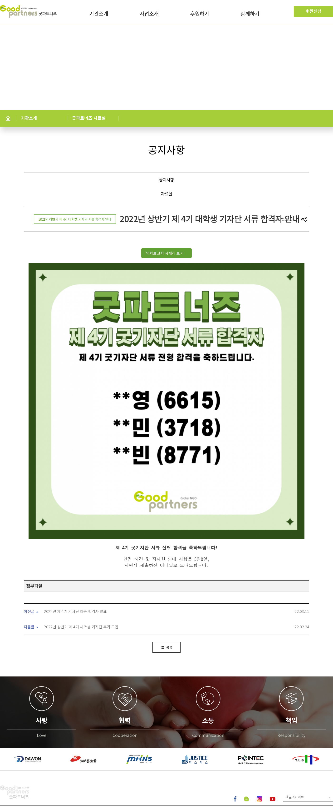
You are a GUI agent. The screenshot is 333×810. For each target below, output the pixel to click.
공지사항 (166, 179)
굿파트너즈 (29, 11)
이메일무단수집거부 (70, 763)
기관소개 (98, 14)
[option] (28, 704)
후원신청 (313, 11)
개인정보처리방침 (14, 763)
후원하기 (199, 14)
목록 (166, 592)
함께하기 (250, 14)
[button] (5, 704)
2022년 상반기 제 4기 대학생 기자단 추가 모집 (81, 572)
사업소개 (149, 14)
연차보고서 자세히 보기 (165, 253)
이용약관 (43, 763)
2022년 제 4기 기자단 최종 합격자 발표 (75, 556)
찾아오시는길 (101, 763)
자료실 (166, 193)
